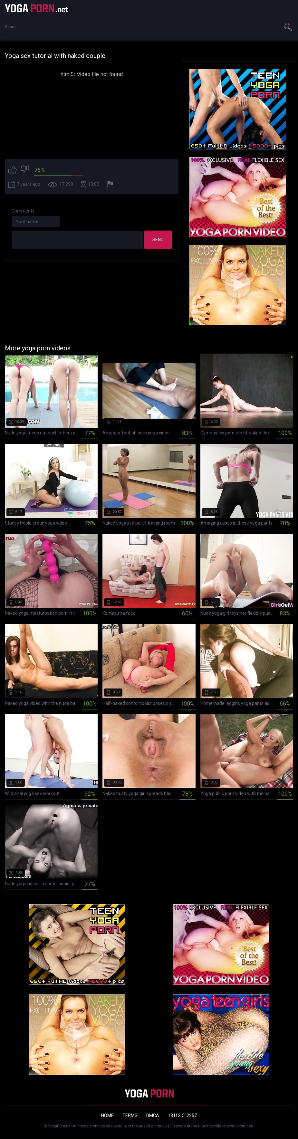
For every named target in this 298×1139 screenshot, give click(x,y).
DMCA (152, 1115)
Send (158, 239)
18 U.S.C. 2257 (182, 1115)
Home (107, 1115)
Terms (130, 1115)
